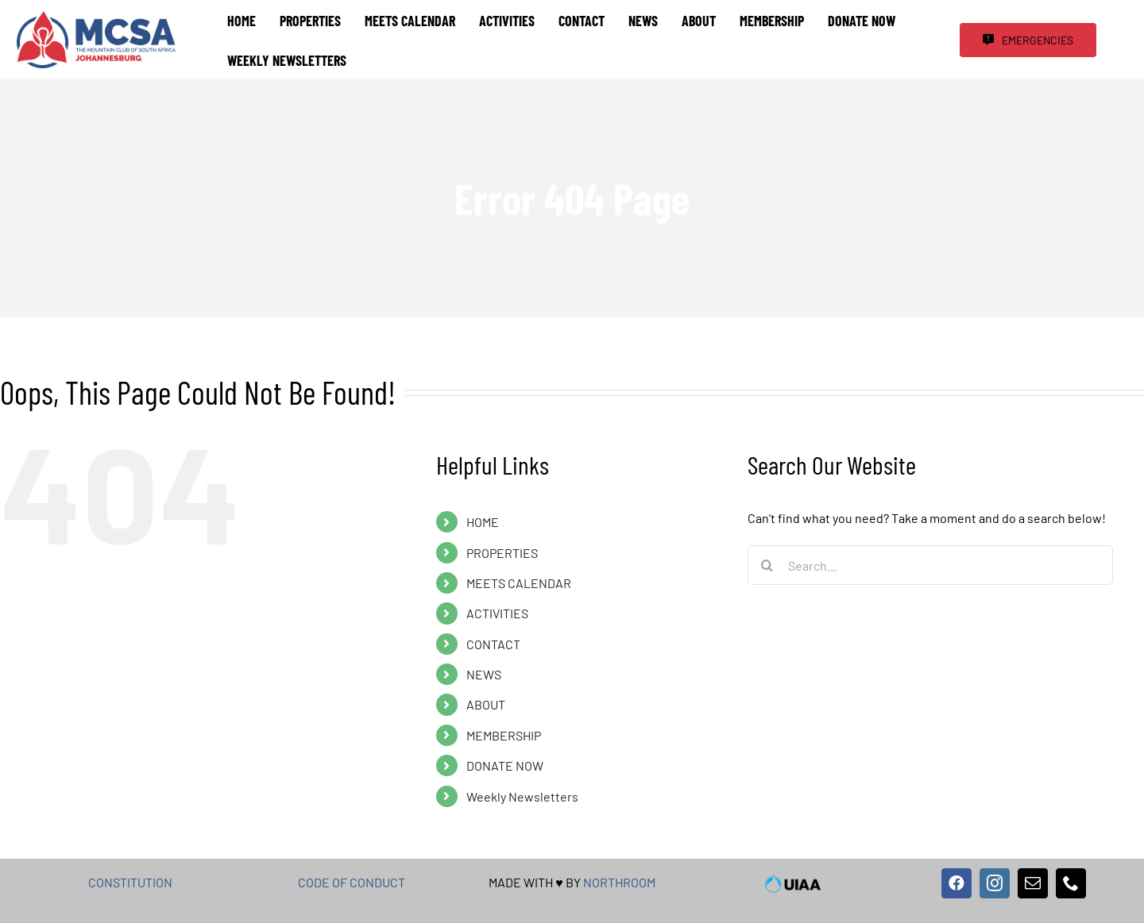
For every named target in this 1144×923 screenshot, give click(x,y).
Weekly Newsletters (522, 796)
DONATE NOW (504, 765)
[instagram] (995, 883)
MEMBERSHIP (503, 735)
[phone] (1071, 883)
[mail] (1033, 883)
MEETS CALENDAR (518, 582)
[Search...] (930, 565)
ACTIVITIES (497, 613)
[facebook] (956, 883)
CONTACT (493, 644)
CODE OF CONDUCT (351, 882)
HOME (482, 521)
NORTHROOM (619, 882)
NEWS (483, 674)
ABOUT (485, 704)
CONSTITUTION (130, 882)
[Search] (767, 565)
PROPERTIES (502, 552)
